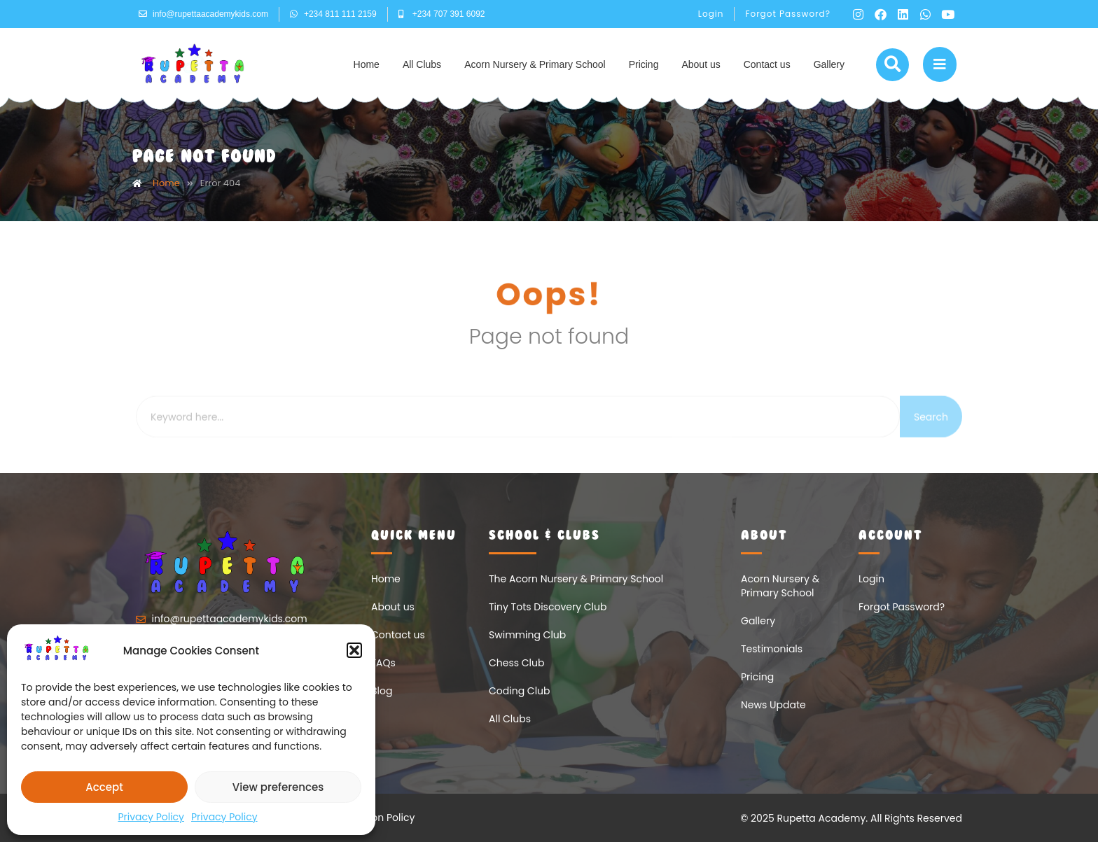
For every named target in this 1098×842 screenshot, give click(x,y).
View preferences (278, 787)
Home (367, 64)
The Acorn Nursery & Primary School (576, 579)
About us (700, 64)
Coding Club (519, 691)
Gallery (829, 64)
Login (711, 14)
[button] (354, 650)
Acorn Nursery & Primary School (535, 64)
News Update (773, 705)
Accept (104, 787)
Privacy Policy (151, 817)
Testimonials (771, 649)
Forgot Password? (788, 14)
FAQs (383, 663)
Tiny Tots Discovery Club (547, 607)
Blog (381, 691)
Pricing (644, 64)
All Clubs (422, 64)
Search (931, 437)
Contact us (767, 64)
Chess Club (516, 663)
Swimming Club (527, 635)
